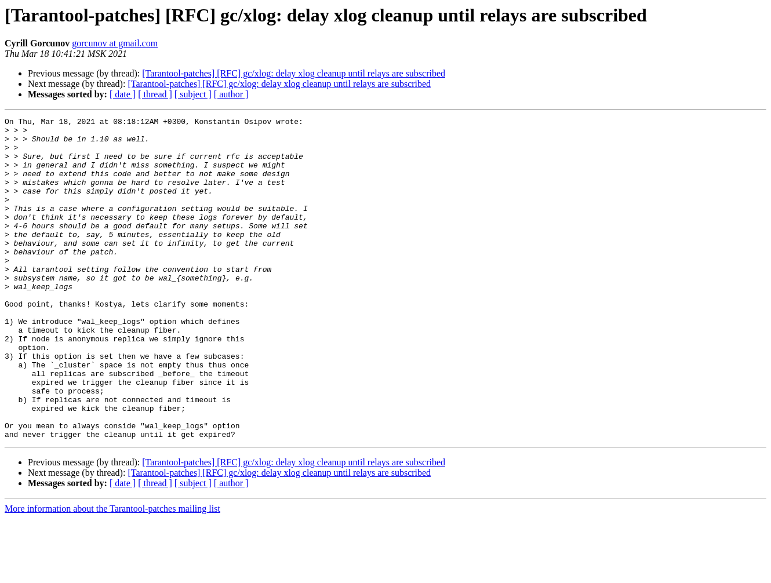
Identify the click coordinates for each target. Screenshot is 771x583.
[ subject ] (193, 94)
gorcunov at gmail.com (115, 43)
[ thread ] (155, 94)
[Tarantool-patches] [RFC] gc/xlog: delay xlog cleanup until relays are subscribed (293, 73)
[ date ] (123, 94)
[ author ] (231, 94)
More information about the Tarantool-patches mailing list (112, 573)
